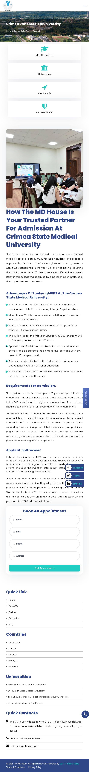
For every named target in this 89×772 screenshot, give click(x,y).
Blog (9, 623)
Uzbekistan (13, 641)
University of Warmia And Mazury (24, 702)
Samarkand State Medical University (26, 684)
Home (8, 31)
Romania (12, 666)
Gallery (11, 611)
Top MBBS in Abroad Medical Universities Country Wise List (37, 696)
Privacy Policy (34, 767)
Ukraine (11, 654)
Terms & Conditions (15, 767)
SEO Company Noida (69, 763)
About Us (12, 605)
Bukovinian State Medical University (25, 690)
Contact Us (13, 617)
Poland (11, 647)
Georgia (11, 660)
